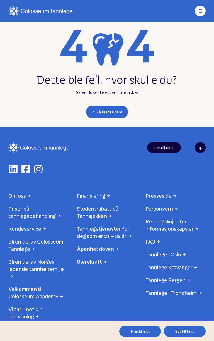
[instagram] (38, 169)
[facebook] (26, 169)
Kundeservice (24, 228)
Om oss (17, 195)
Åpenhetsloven (95, 248)
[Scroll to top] (200, 147)
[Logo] (40, 11)
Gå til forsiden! (109, 111)
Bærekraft (89, 261)
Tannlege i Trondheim (170, 293)
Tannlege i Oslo (163, 254)
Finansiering (91, 195)
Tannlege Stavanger (169, 267)
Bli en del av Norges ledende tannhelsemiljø (36, 265)
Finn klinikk (140, 331)
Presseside (158, 195)
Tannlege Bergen (165, 280)
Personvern (159, 208)
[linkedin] (13, 169)
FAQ (150, 241)
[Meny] (200, 11)
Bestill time (184, 331)
